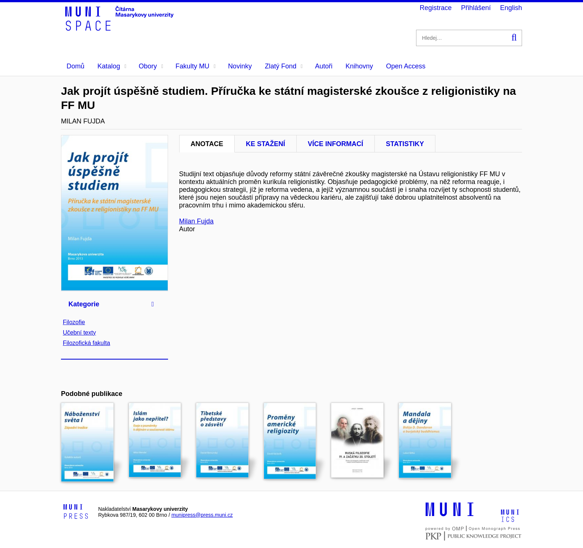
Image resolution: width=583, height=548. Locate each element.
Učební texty (79, 332)
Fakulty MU (195, 66)
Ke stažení (265, 144)
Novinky (240, 66)
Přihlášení (476, 8)
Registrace (436, 8)
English (511, 8)
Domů (75, 66)
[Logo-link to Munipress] (76, 512)
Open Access (405, 66)
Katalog (111, 66)
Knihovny (359, 66)
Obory (151, 66)
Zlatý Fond (284, 66)
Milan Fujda (196, 221)
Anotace (207, 144)
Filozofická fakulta (86, 343)
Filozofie (74, 322)
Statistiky (405, 144)
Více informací (335, 144)
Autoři (323, 66)
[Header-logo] (120, 28)
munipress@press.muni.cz (202, 515)
